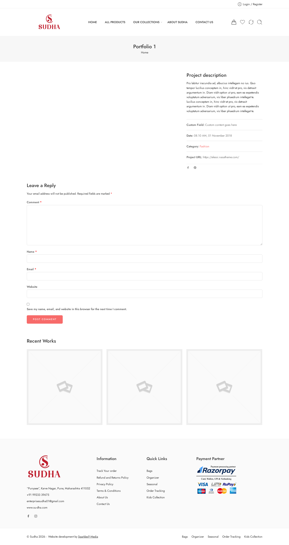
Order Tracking (156, 491)
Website (32, 287)
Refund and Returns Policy (112, 477)
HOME (92, 22)
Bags (149, 471)
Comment (34, 202)
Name (32, 251)
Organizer (153, 477)
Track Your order (107, 471)
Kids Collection (156, 497)
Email (31, 269)
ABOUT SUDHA (177, 22)
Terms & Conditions (109, 491)
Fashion (204, 146)
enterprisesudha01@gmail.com (45, 501)
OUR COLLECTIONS (146, 22)
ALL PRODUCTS (115, 22)
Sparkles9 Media (88, 536)
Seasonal (152, 484)
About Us (102, 497)
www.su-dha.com (37, 507)
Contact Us (103, 504)
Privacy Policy (105, 484)
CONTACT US (204, 22)
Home (144, 52)
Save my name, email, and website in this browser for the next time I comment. (77, 309)
